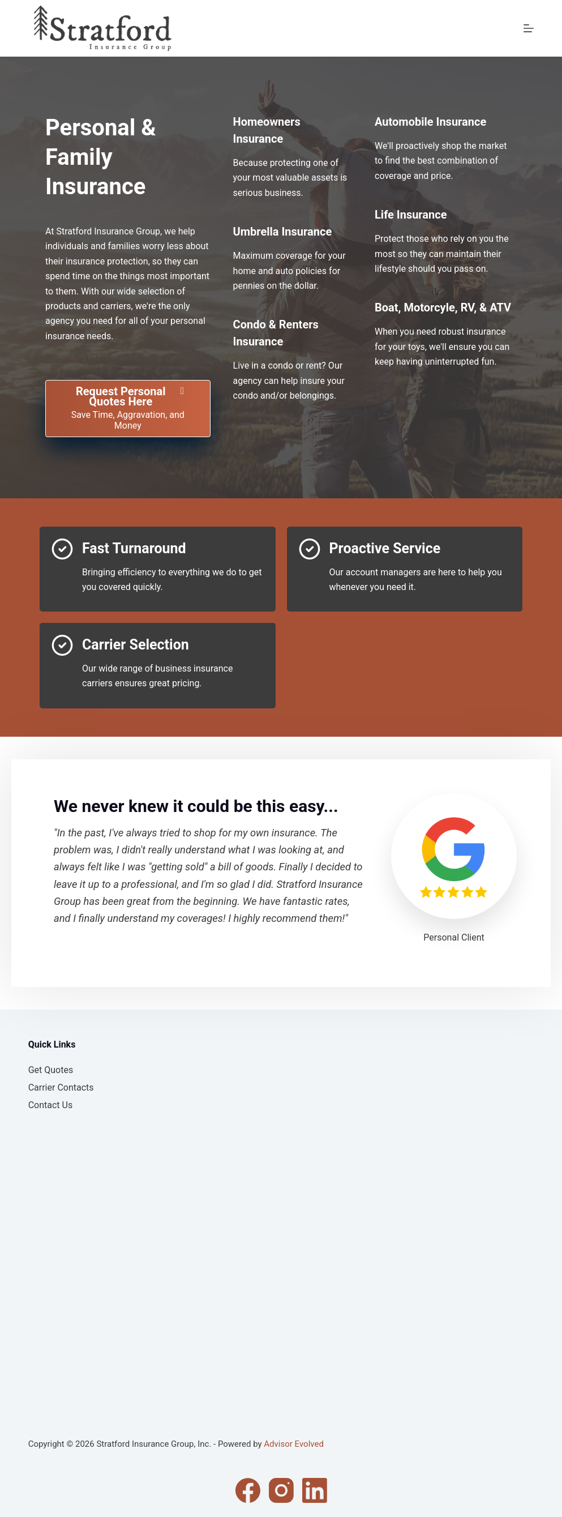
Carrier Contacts (61, 1087)
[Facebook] (247, 1490)
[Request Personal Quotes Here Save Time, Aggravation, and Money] (128, 408)
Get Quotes (51, 1070)
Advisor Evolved (294, 1444)
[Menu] (529, 28)
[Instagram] (281, 1490)
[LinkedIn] (314, 1490)
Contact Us (50, 1105)
